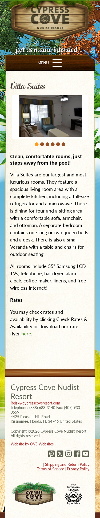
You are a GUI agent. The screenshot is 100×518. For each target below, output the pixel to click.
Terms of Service (50, 469)
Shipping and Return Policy (67, 464)
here (26, 333)
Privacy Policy (78, 469)
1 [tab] (51, 365)
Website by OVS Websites (32, 444)
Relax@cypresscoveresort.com (35, 403)
